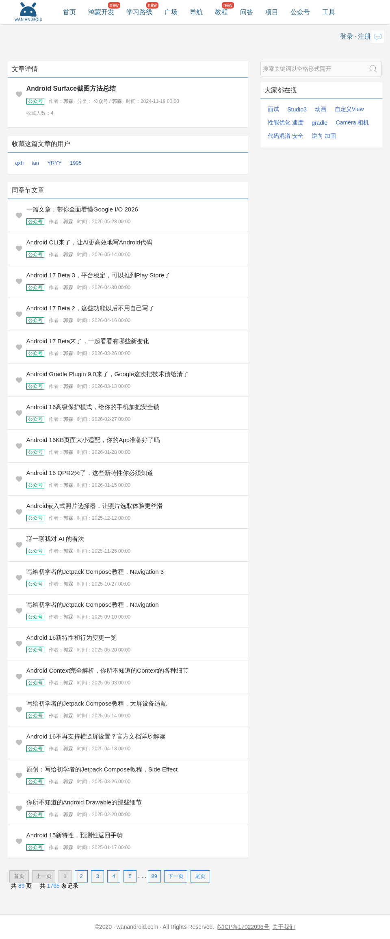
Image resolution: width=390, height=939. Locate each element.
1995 (76, 163)
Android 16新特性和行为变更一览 (71, 637)
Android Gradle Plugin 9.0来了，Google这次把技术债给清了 (107, 373)
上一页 (44, 876)
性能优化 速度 (285, 122)
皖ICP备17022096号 (243, 927)
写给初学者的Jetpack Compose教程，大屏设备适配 (96, 703)
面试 (273, 109)
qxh (19, 163)
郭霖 (68, 101)
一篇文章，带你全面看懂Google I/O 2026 (82, 209)
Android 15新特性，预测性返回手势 (74, 835)
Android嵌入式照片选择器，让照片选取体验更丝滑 (94, 505)
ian (35, 163)
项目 (271, 12)
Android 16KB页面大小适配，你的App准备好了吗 (93, 439)
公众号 (300, 12)
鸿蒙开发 (101, 12)
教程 (221, 12)
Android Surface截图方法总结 (71, 88)
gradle (319, 123)
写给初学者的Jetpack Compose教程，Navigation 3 (95, 571)
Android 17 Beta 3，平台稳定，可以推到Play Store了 (98, 275)
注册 (364, 36)
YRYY (54, 163)
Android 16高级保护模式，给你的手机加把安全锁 (93, 406)
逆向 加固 (324, 136)
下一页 (176, 876)
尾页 (200, 876)
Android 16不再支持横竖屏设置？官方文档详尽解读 (96, 736)
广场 (171, 12)
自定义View (349, 109)
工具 (328, 12)
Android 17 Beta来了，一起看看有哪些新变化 (88, 341)
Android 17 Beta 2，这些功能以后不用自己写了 (90, 308)
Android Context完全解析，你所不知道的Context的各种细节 (107, 670)
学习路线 (139, 12)
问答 (246, 12)
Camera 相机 (352, 122)
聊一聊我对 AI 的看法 (55, 538)
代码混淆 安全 (285, 136)
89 (154, 876)
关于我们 (283, 927)
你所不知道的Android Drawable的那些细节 (84, 802)
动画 (320, 109)
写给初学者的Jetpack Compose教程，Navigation (92, 604)
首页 (69, 12)
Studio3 (296, 109)
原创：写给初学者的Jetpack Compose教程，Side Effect (102, 769)
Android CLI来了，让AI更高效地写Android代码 (89, 242)
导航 (196, 12)
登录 (346, 36)
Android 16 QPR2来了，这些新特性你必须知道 (90, 472)
